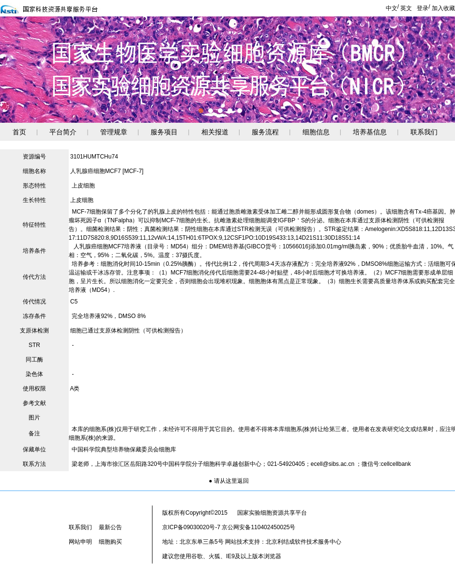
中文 (391, 8)
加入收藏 (443, 8)
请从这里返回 (231, 480)
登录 (422, 8)
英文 (406, 8)
